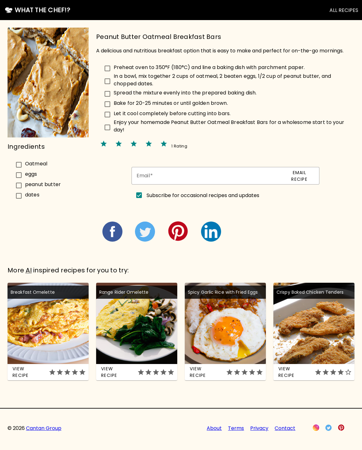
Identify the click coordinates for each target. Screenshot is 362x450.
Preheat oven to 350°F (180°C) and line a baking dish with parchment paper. (209, 67)
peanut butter (43, 184)
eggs (31, 173)
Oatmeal (36, 163)
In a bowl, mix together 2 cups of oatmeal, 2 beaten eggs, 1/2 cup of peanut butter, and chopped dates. (222, 79)
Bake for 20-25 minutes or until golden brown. (171, 103)
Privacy (259, 428)
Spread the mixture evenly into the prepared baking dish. (185, 92)
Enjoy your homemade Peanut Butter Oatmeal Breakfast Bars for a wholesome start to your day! (229, 126)
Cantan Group (43, 428)
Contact (285, 428)
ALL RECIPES (343, 10)
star (103, 143)
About (214, 428)
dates (32, 194)
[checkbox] (48, 163)
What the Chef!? (42, 10)
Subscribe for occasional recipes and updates (203, 195)
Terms (236, 428)
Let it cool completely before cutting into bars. (172, 113)
